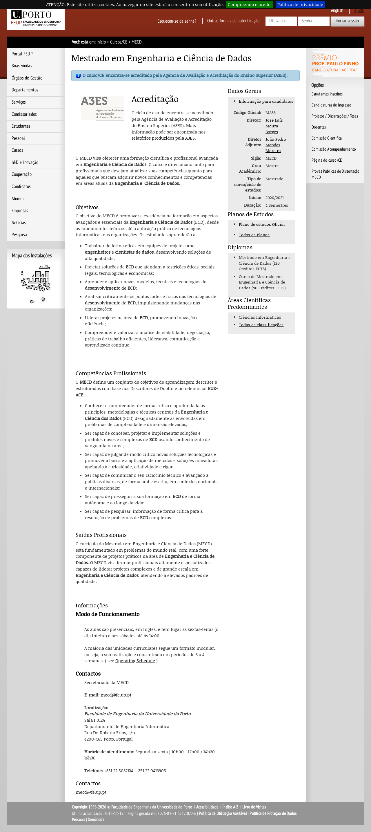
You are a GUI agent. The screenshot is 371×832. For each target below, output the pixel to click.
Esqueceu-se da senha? (176, 21)
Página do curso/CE (327, 160)
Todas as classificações (261, 324)
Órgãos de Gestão (27, 78)
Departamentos (25, 90)
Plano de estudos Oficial (262, 224)
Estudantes (21, 126)
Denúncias (96, 819)
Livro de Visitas (254, 807)
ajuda (359, 10)
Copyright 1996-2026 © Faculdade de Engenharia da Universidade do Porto (132, 807)
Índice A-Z (230, 807)
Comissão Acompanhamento (334, 149)
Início (101, 42)
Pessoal (18, 138)
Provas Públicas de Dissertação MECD (336, 174)
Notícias (19, 223)
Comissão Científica (327, 138)
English (337, 10)
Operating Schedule (135, 660)
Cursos (17, 150)
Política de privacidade (300, 4)
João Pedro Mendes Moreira (275, 144)
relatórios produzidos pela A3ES (163, 138)
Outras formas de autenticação (233, 21)
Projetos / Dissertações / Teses (335, 116)
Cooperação (22, 174)
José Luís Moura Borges (274, 125)
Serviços (19, 102)
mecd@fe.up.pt (116, 695)
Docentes (319, 127)
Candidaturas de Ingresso (332, 105)
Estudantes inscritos (327, 94)
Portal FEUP (22, 54)
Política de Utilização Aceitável (223, 813)
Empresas (20, 211)
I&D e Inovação (25, 162)
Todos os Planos (254, 234)
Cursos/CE (118, 42)
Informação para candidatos (266, 101)
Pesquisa (19, 235)
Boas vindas (22, 66)
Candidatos (21, 186)
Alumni (18, 199)
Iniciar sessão (347, 21)
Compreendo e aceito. (250, 4)
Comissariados (24, 114)
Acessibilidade (207, 807)
